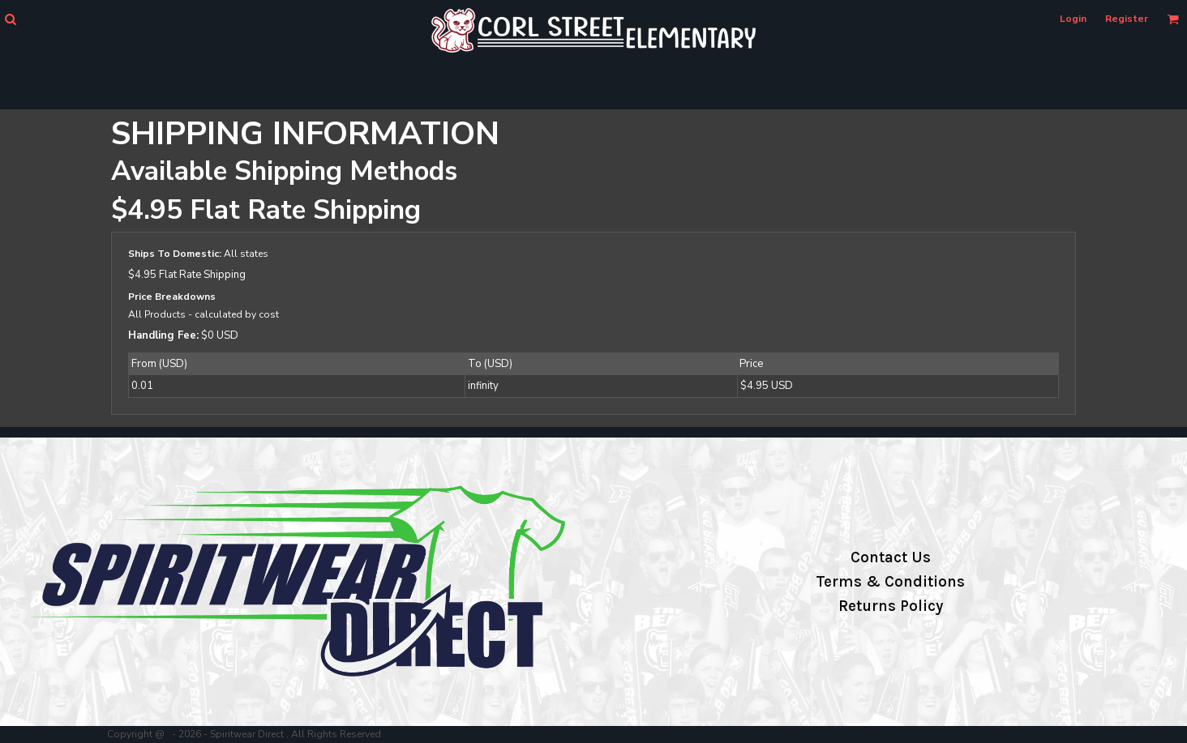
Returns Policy (890, 606)
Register (1126, 18)
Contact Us (891, 557)
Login (1073, 18)
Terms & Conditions (890, 582)
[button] (10, 19)
